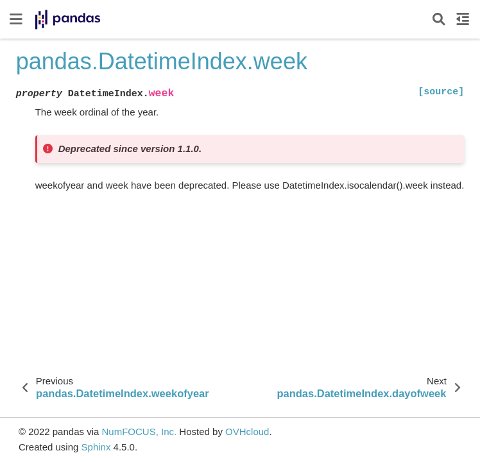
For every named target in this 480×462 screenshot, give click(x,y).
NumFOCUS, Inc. (138, 431)
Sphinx (96, 446)
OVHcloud (247, 431)
